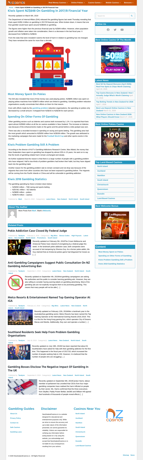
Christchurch (102, 185)
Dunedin (100, 194)
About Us (13, 413)
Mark (20, 199)
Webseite (47, 211)
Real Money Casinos (58, 3)
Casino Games (95, 3)
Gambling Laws (16, 432)
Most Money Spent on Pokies (110, 252)
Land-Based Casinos (106, 198)
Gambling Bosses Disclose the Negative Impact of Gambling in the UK (48, 369)
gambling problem (40, 108)
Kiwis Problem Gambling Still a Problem (115, 260)
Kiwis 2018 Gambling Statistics (111, 264)
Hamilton (101, 176)
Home (11, 7)
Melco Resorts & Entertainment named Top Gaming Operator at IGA (49, 299)
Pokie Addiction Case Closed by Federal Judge (37, 231)
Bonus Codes (64, 235)
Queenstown (102, 189)
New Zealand (62, 199)
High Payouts (76, 235)
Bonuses (128, 3)
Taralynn (21, 235)
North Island (73, 199)
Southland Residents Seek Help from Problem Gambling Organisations (44, 334)
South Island (84, 199)
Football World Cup (55, 136)
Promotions (41, 238)
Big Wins (54, 235)
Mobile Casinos (113, 3)
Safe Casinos (15, 427)
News (132, 455)
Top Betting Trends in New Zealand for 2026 (114, 102)
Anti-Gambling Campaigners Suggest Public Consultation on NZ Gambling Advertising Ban (49, 265)
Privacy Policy (15, 418)
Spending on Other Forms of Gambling (114, 256)
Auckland (101, 171)
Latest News (50, 199)
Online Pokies (78, 3)
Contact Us (14, 423)
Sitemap (126, 455)
